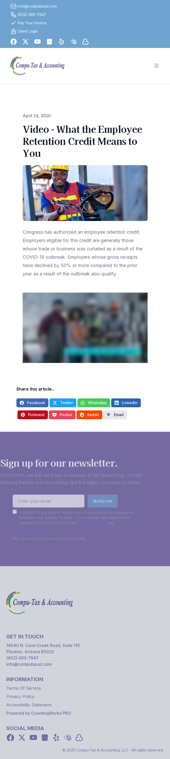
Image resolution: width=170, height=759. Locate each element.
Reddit (89, 414)
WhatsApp (94, 402)
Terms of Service (84, 523)
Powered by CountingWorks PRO (38, 713)
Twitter (63, 402)
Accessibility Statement (29, 704)
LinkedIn (126, 402)
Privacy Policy (23, 528)
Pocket (62, 414)
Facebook (32, 402)
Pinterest (33, 414)
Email (115, 414)
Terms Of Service (23, 688)
